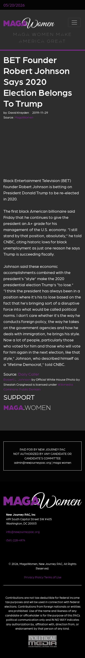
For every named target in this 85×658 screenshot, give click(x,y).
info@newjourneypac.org (23, 531)
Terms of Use (52, 577)
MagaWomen (28, 23)
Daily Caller (28, 374)
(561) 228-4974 (15, 540)
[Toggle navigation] (74, 22)
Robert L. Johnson (17, 379)
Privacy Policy (34, 577)
